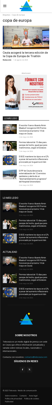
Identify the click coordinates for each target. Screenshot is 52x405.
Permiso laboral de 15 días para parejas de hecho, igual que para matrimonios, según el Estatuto (33, 145)
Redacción (7, 60)
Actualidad (7, 48)
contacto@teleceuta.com (36, 357)
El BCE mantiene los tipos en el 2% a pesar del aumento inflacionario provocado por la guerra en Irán (34, 159)
